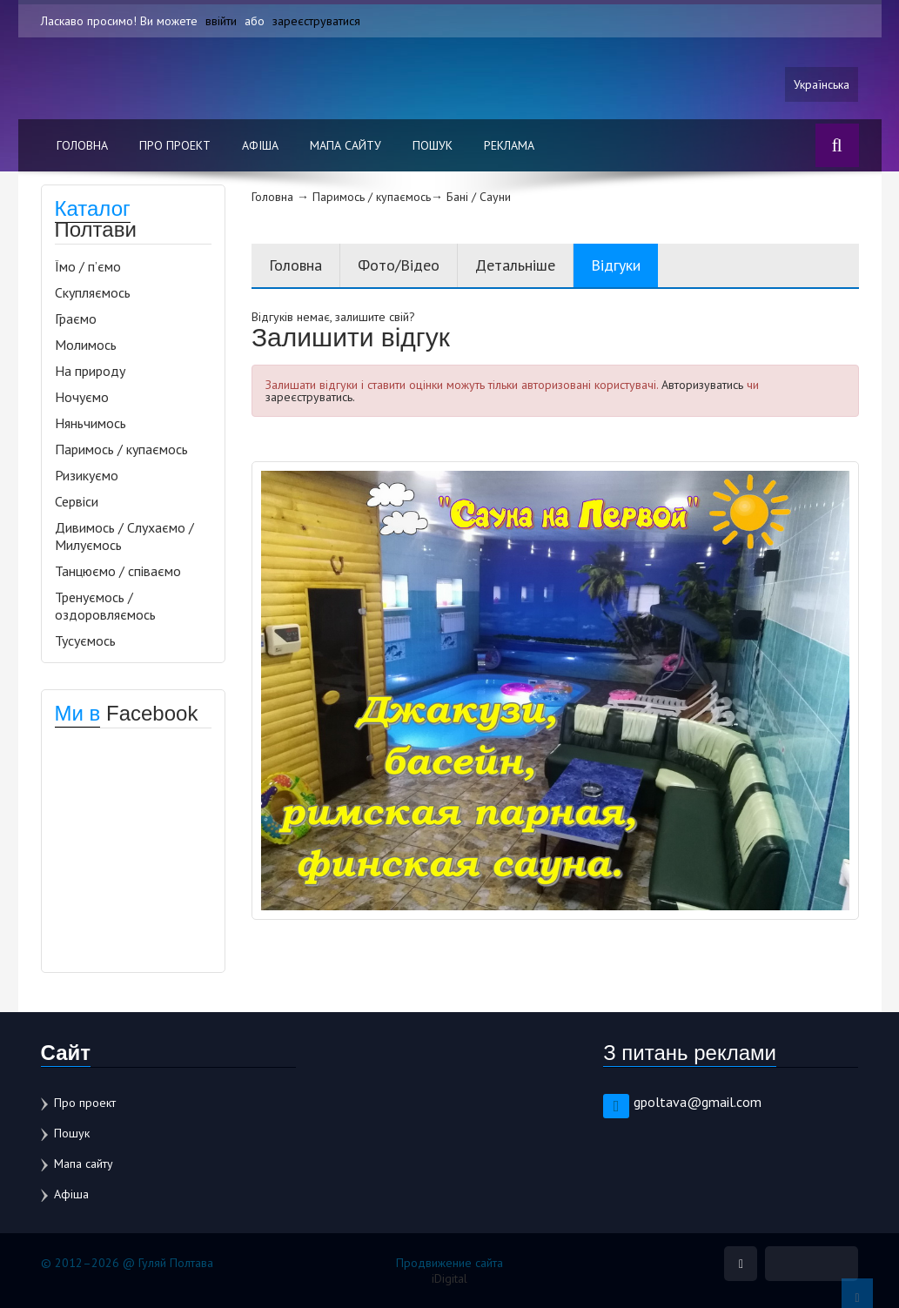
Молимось (86, 344)
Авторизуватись (702, 384)
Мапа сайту (345, 145)
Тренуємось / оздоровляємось (105, 605)
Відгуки (616, 265)
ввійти (221, 21)
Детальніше (515, 265)
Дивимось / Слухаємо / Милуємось (124, 536)
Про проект (175, 145)
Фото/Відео (398, 265)
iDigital (449, 1278)
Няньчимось (90, 423)
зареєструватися (316, 21)
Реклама (509, 145)
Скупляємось (93, 292)
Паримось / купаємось (121, 449)
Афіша (260, 145)
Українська (821, 84)
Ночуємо (82, 397)
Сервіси (76, 501)
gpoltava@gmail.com (697, 1101)
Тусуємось (85, 640)
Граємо (76, 318)
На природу (90, 370)
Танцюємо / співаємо (118, 571)
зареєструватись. (310, 397)
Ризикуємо (86, 475)
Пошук (433, 145)
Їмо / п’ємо (88, 266)
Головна (82, 145)
